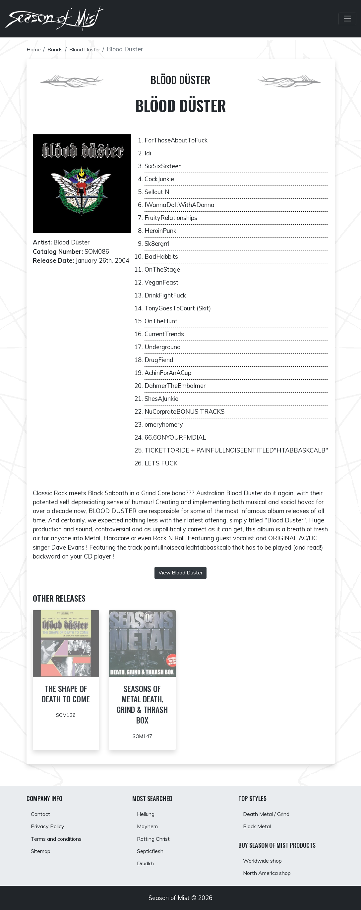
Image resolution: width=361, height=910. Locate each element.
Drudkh (147, 864)
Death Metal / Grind (271, 808)
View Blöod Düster (180, 572)
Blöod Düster (93, 49)
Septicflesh (152, 850)
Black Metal (260, 822)
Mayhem (150, 822)
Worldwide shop (266, 858)
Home (35, 49)
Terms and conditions (61, 836)
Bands (59, 49)
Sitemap (42, 850)
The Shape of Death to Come (65, 698)
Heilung (148, 808)
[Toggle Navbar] (347, 20)
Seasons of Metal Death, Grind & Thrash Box (142, 703)
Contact (42, 808)
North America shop (271, 872)
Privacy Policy (50, 822)
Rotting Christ (157, 836)
